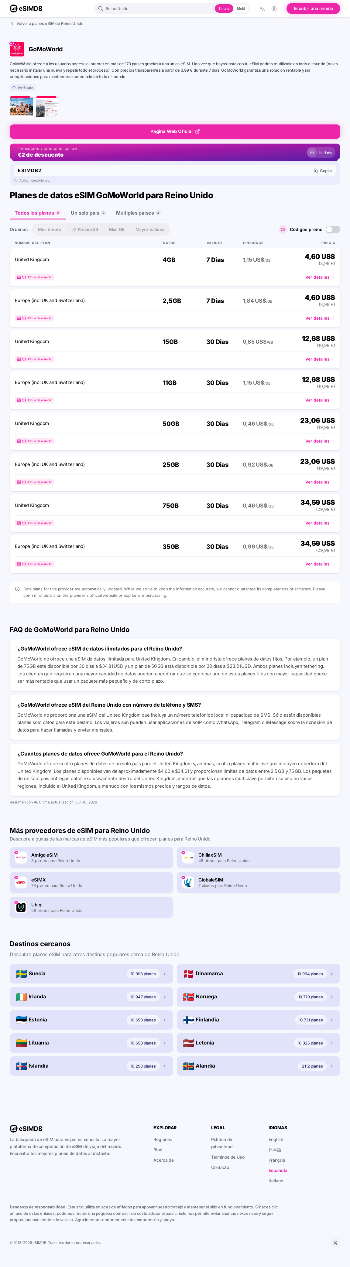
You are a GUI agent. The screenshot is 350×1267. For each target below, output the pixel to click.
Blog (158, 1149)
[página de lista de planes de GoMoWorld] (47, 107)
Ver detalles (320, 276)
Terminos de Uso (228, 1156)
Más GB (117, 229)
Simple (223, 8)
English (276, 1139)
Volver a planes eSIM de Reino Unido (47, 23)
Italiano (276, 1180)
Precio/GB (85, 229)
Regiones (162, 1139)
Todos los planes (38, 214)
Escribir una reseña (313, 8)
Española (278, 1170)
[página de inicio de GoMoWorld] (21, 107)
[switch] (333, 229)
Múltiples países (138, 212)
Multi (241, 8)
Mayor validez (150, 229)
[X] (335, 1243)
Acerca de (163, 1159)
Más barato (49, 229)
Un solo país (88, 212)
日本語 (275, 1149)
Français (277, 1159)
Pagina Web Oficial (175, 131)
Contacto (220, 1167)
